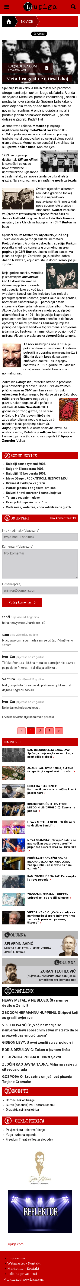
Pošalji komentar (22, 602)
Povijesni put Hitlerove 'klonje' (25, 1130)
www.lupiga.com (33, 1279)
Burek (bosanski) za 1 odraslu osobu (30, 1105)
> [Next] (59, 731)
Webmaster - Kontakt (23, 1263)
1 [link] (31, 731)
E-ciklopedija (24, 1121)
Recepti (16, 1091)
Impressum (15, 1258)
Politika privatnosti (21, 1273)
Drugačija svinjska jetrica (22, 1109)
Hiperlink (19, 991)
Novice (27, 22)
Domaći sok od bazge (20, 1100)
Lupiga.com (14, 1244)
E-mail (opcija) (40, 588)
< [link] (21, 731)
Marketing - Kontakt (22, 1268)
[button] (6, 6)
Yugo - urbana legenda (21, 1134)
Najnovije (13, 742)
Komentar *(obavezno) (40, 562)
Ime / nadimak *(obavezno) (40, 535)
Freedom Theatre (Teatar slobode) (29, 1139)
